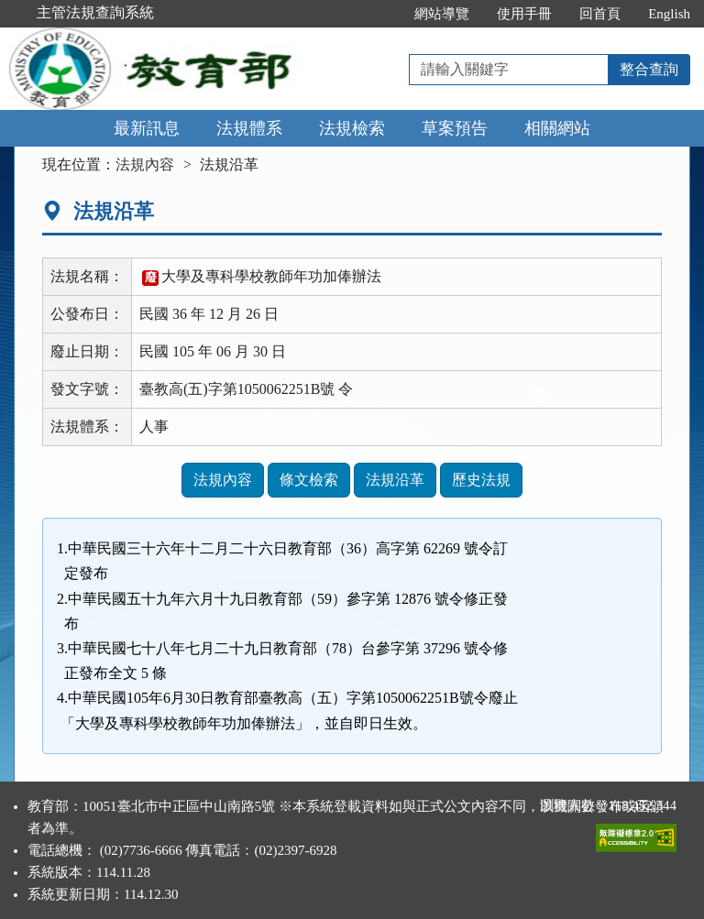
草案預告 (455, 128)
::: (382, 13)
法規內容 (145, 164)
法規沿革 (395, 479)
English (669, 13)
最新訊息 (147, 128)
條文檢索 (309, 479)
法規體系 (249, 128)
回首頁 (600, 13)
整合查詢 (649, 69)
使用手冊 (524, 13)
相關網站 (557, 128)
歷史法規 (481, 479)
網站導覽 (441, 13)
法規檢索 (352, 128)
